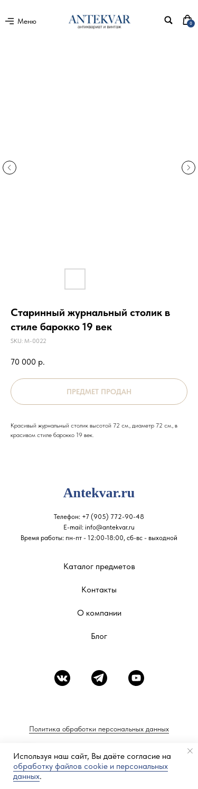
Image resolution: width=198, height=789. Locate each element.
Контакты (99, 589)
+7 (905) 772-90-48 (113, 517)
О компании (99, 613)
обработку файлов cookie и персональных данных (90, 771)
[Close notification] (190, 751)
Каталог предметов (99, 566)
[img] (168, 20)
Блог (99, 636)
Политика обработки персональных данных (99, 729)
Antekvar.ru (99, 492)
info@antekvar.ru (110, 527)
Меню (26, 21)
